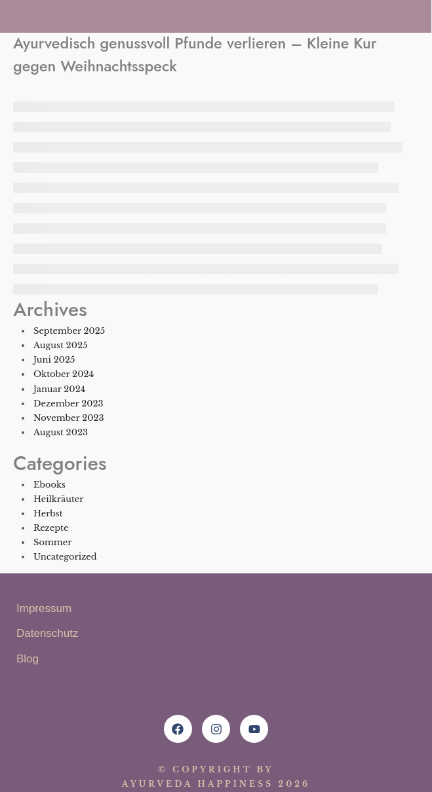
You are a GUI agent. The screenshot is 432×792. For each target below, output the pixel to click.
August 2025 (60, 345)
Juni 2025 (54, 359)
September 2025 (69, 330)
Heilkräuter (58, 499)
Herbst (48, 513)
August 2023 (60, 432)
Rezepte (50, 527)
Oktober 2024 (63, 374)
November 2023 (68, 417)
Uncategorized (65, 556)
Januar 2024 (59, 389)
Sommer (52, 542)
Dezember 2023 (68, 403)
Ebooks (49, 484)
